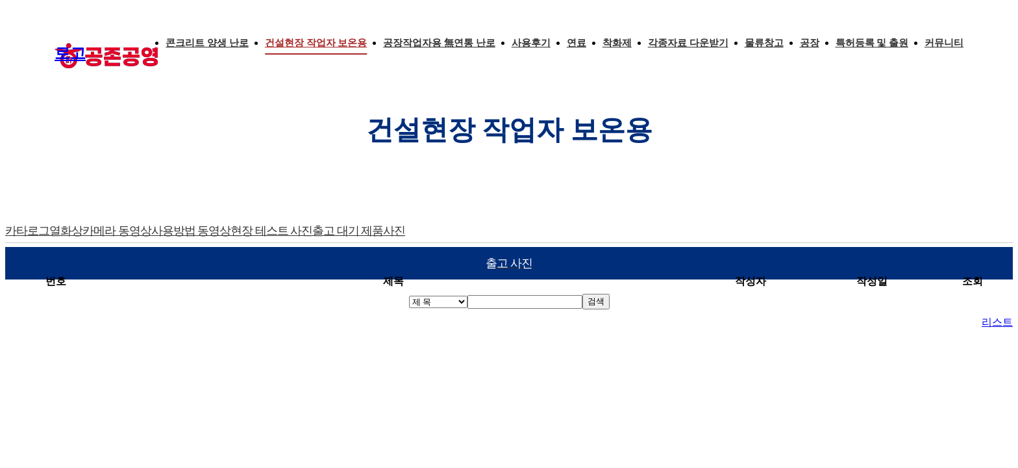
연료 (576, 43)
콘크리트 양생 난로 (207, 43)
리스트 (997, 322)
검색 (596, 301)
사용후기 (531, 43)
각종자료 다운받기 (688, 43)
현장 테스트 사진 (271, 230)
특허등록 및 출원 (872, 43)
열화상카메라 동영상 (100, 230)
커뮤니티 (944, 43)
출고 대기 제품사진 (358, 230)
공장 (809, 43)
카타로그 (27, 230)
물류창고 (764, 43)
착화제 (617, 43)
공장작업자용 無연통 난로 (439, 43)
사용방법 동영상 (191, 230)
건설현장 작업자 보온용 (316, 43)
